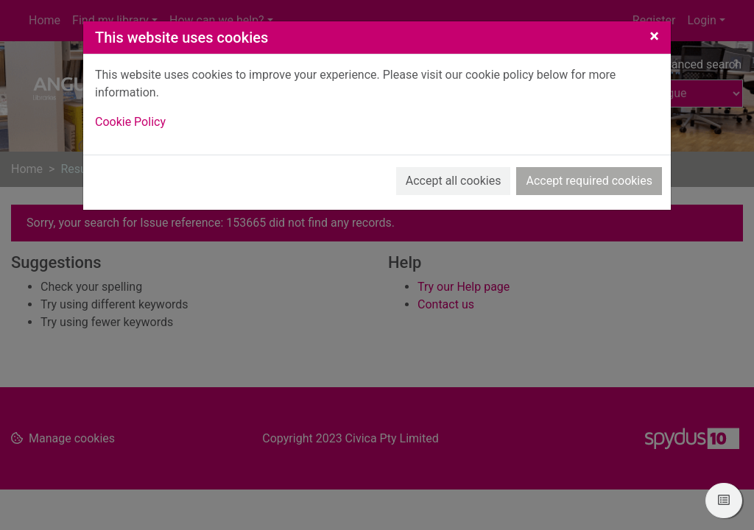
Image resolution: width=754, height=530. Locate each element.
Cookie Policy (130, 122)
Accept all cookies (453, 181)
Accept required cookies (589, 181)
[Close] (654, 36)
